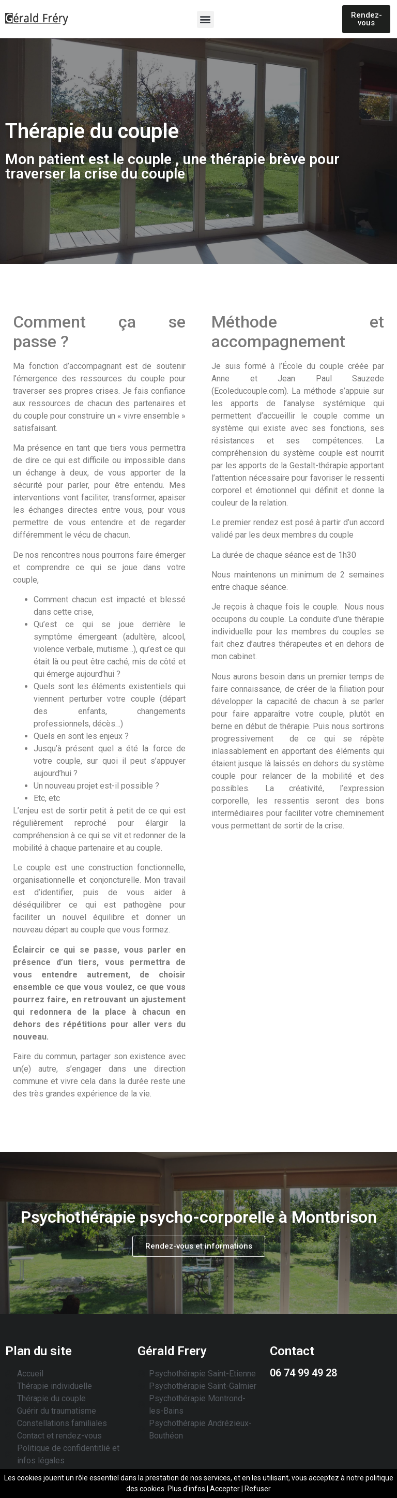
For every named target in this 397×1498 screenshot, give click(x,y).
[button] (205, 19)
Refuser (258, 1489)
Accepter (225, 1489)
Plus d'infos (186, 1489)
